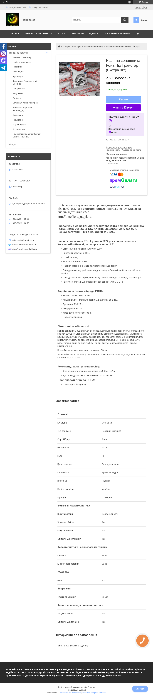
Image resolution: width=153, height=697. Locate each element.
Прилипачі (18, 120)
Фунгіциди (18, 76)
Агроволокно (19, 129)
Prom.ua (91, 687)
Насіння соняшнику (94, 46)
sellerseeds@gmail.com (23, 240)
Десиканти (18, 115)
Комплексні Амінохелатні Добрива (25, 82)
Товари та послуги (36, 33)
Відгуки (93, 33)
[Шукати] (124, 20)
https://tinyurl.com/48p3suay (24, 249)
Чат (140, 688)
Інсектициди (18, 71)
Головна (13, 33)
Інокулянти (18, 93)
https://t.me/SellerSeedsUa (24, 244)
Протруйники (19, 88)
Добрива (17, 98)
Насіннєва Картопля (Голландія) (22, 108)
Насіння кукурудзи (22, 62)
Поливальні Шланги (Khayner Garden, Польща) (26, 135)
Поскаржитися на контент (70, 693)
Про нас (61, 33)
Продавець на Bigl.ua (76, 690)
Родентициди (19, 124)
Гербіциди (17, 67)
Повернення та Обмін (117, 33)
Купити (123, 99)
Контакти (78, 33)
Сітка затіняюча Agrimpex (25, 103)
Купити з (123, 107)
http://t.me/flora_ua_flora (74, 216)
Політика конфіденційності (94, 693)
